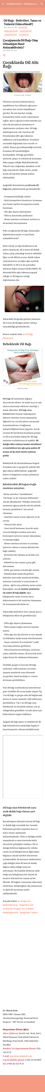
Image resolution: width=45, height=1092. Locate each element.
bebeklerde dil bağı (11, 31)
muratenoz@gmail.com (21, 1056)
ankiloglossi (23, 27)
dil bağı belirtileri (11, 35)
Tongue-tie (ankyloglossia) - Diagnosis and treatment (18, 905)
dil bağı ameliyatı (25, 31)
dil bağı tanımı (24, 35)
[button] (4, 55)
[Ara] (41, 4)
